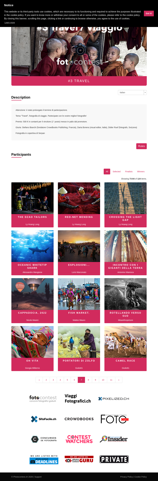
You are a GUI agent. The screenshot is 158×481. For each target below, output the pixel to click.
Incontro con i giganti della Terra (125, 266)
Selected (116, 171)
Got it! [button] (149, 13)
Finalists (129, 171)
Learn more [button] (10, 22)
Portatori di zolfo (79, 361)
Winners (140, 171)
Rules (141, 146)
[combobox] (132, 92)
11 (111, 380)
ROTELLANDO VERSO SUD (125, 314)
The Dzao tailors (32, 217)
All (107, 171)
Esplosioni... (79, 265)
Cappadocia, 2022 (32, 313)
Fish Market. (79, 313)
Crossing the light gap (125, 218)
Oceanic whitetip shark (32, 266)
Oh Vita (32, 361)
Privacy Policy (126, 477)
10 (103, 380)
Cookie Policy (141, 477)
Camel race (125, 361)
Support (38, 477)
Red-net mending (79, 217)
